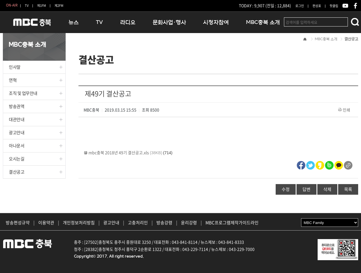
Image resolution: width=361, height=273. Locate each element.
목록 (348, 189)
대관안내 (16, 119)
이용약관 (46, 222)
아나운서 (16, 145)
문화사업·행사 (169, 22)
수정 (286, 189)
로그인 (299, 5)
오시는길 (16, 159)
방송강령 (164, 222)
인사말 (15, 67)
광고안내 (16, 132)
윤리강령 (189, 222)
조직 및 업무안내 (23, 93)
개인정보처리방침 (79, 222)
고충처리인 (138, 222)
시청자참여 (216, 22)
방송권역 (16, 106)
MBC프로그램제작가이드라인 (232, 222)
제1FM (41, 5)
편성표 (316, 5)
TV (27, 5)
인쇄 (344, 110)
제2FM (59, 5)
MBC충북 (31, 24)
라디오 (128, 22)
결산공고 (16, 172)
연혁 (13, 80)
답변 (306, 189)
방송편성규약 (18, 222)
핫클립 (334, 5)
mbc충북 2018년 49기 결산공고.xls (118, 152)
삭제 (327, 189)
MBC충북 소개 (263, 22)
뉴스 (73, 22)
